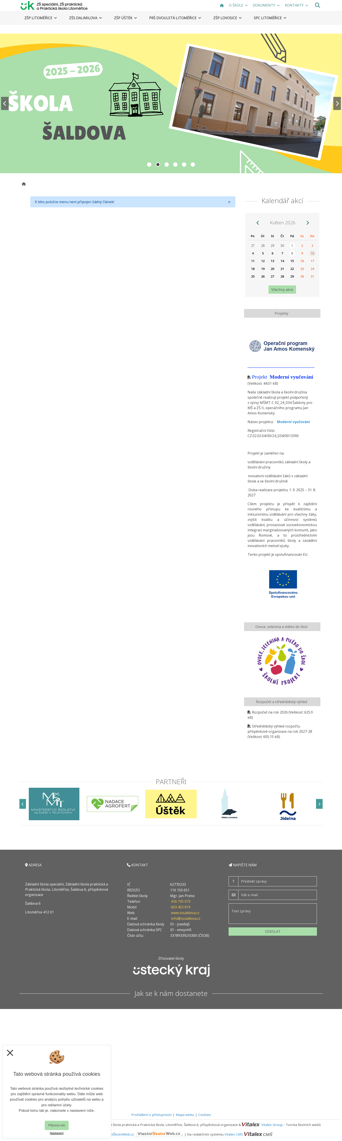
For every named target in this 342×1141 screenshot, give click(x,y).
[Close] (229, 202)
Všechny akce (282, 289)
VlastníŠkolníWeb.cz (143, 1134)
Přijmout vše (56, 1125)
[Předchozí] (22, 804)
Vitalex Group (272, 1124)
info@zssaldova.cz (185, 918)
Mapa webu (185, 1114)
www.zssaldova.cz (185, 912)
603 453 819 (180, 907)
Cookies (204, 1114)
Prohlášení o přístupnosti (151, 1114)
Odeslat (273, 931)
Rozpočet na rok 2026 (270, 712)
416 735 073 (180, 901)
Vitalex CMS (233, 1134)
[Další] (319, 804)
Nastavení (56, 1133)
